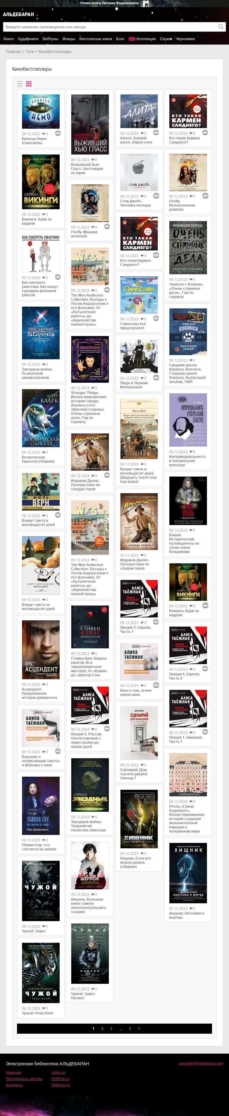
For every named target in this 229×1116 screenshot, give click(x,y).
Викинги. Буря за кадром (37, 221)
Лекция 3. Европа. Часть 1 (135, 629)
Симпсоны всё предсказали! (133, 326)
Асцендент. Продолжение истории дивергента (39, 693)
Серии (165, 39)
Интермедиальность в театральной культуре (187, 461)
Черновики (185, 39)
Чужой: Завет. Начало (83, 996)
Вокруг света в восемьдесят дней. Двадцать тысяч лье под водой (138, 475)
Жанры (68, 39)
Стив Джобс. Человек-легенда (135, 203)
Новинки (13, 1072)
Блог (120, 39)
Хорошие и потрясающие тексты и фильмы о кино (41, 761)
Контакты (14, 1085)
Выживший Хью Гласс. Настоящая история (87, 169)
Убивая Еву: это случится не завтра (39, 847)
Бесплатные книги (95, 39)
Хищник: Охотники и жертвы (186, 915)
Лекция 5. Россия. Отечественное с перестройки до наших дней (86, 740)
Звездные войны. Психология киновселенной (37, 373)
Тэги (30, 51)
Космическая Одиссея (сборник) (38, 459)
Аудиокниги (28, 39)
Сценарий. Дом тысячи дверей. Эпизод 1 (134, 774)
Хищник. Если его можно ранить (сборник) (135, 862)
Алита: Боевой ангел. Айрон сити (136, 140)
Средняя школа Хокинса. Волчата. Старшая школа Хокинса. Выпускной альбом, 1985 (187, 373)
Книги (9, 39)
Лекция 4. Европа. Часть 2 (184, 676)
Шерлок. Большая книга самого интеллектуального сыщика (88, 905)
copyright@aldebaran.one (201, 1063)
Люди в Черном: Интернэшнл (134, 385)
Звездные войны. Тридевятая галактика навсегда (88, 826)
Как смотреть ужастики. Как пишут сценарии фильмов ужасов (40, 288)
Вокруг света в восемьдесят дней (38, 522)
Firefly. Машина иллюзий (84, 234)
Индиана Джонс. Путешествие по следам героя (85, 485)
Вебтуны (50, 39)
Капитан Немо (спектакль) (34, 141)
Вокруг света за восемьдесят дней (38, 607)
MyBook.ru (61, 1085)
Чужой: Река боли (37, 1013)
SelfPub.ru (61, 1078)
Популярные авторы (24, 1078)
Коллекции (146, 39)
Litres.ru (59, 1072)
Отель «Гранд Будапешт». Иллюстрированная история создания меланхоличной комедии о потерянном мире (186, 818)
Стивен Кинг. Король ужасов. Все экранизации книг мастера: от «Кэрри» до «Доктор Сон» (89, 666)
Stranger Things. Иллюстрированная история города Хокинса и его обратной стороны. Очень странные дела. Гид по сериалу (88, 407)
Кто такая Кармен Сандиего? (135, 262)
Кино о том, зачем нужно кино (135, 692)
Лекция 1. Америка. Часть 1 (186, 739)
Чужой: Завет (34, 931)
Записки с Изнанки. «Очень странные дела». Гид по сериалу (186, 290)
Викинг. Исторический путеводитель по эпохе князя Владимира (184, 543)
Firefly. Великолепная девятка (182, 205)
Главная (13, 51)
